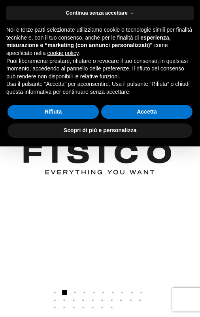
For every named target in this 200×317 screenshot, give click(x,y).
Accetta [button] (147, 111)
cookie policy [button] (63, 53)
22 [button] (64, 307)
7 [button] (113, 292)
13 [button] (74, 300)
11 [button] (55, 300)
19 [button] (131, 300)
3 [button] (75, 292)
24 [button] (83, 307)
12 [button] (64, 300)
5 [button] (94, 292)
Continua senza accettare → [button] (100, 13)
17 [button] (112, 300)
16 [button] (102, 300)
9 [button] (132, 292)
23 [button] (74, 307)
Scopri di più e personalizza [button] (100, 130)
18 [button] (121, 300)
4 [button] (84, 292)
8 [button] (122, 292)
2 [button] (64, 292)
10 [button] (141, 292)
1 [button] (55, 292)
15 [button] (93, 300)
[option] (100, 158)
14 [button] (83, 300)
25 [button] (93, 307)
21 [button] (55, 307)
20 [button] (140, 300)
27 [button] (112, 307)
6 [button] (103, 292)
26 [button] (102, 307)
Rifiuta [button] (53, 111)
